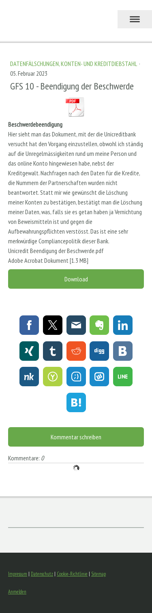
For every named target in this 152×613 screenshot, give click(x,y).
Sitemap (98, 573)
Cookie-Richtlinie (72, 573)
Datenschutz (42, 573)
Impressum (17, 573)
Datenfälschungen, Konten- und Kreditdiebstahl (74, 64)
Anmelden (17, 591)
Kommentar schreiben (76, 437)
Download (76, 279)
